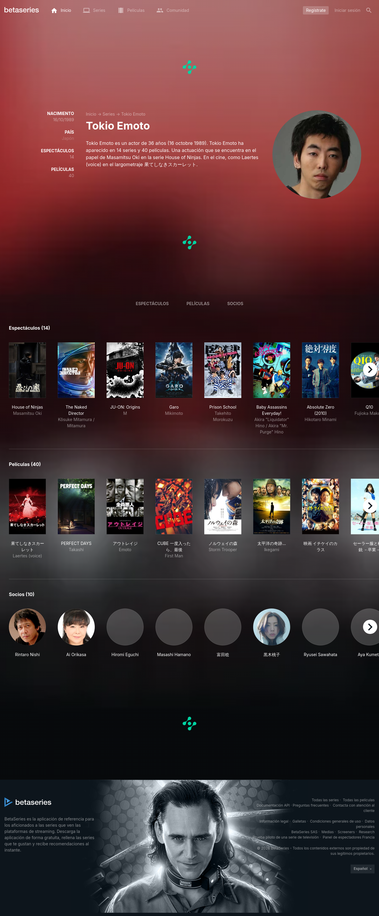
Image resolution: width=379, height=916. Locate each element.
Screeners (346, 832)
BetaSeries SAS (304, 832)
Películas (198, 303)
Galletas (299, 821)
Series (108, 113)
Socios (235, 303)
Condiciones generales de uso (335, 821)
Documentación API (273, 805)
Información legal (273, 821)
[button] (27, 633)
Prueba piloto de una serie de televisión (286, 837)
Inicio (91, 113)
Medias (328, 832)
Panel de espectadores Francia (349, 837)
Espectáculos (152, 303)
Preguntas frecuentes (311, 805)
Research (367, 832)
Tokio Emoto (133, 113)
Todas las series (325, 800)
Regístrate (316, 10)
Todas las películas (359, 800)
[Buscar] (369, 10)
